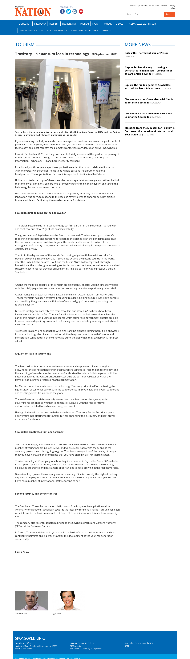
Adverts (106, 30)
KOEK (127, 646)
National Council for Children (82, 643)
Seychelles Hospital (23, 648)
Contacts (143, 5)
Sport (95, 23)
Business (54, 23)
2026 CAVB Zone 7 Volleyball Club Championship (72, 30)
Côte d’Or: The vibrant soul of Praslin (147, 53)
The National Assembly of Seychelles (86, 648)
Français (107, 23)
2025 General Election (31, 30)
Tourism (84, 23)
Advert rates (154, 5)
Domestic (25, 23)
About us (133, 5)
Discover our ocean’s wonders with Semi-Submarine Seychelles (149, 101)
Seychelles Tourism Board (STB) (139, 643)
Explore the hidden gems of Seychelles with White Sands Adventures (147, 86)
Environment (69, 23)
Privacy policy (172, 6)
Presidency (40, 23)
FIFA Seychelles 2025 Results (142, 23)
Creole (119, 23)
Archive (164, 5)
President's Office (23, 643)
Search (169, 14)
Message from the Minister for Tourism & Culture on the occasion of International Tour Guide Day (150, 131)
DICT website (75, 646)
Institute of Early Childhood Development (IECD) (36, 646)
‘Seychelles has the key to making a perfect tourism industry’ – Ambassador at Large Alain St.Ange (148, 71)
